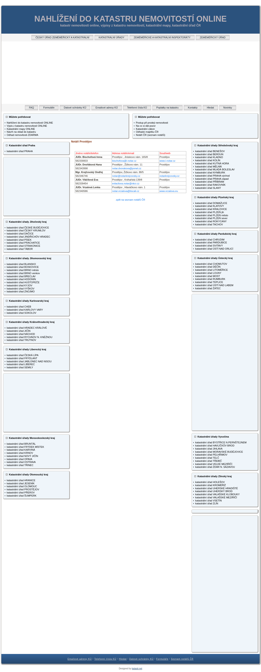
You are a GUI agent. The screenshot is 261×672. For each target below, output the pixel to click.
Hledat (123, 659)
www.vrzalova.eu (169, 191)
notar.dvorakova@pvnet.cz (126, 168)
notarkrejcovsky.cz (170, 176)
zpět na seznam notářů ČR (130, 199)
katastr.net (137, 668)
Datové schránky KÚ (141, 659)
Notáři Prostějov (81, 141)
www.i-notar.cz (167, 160)
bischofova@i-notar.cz (124, 160)
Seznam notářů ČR (182, 659)
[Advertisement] (130, 72)
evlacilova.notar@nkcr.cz (125, 183)
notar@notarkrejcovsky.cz (126, 176)
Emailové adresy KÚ (80, 659)
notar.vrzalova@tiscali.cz (125, 191)
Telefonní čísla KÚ (105, 659)
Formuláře (162, 659)
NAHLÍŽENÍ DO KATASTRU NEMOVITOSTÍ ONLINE (130, 18)
